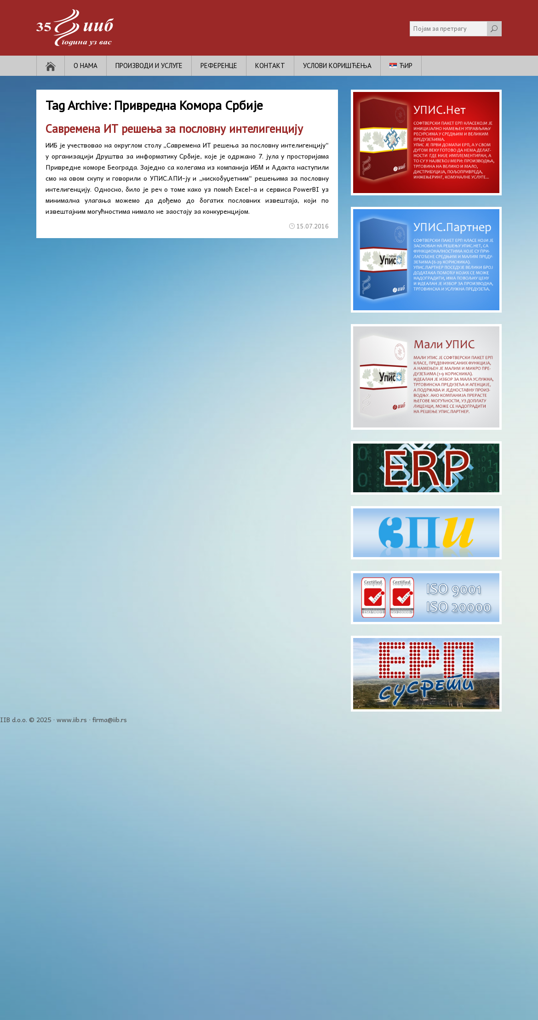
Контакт (270, 65)
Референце (218, 65)
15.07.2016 (313, 226)
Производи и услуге (149, 65)
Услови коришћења (337, 65)
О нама (85, 65)
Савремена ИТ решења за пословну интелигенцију (174, 128)
